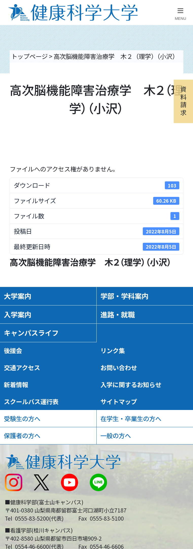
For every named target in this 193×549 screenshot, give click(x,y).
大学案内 (17, 296)
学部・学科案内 (124, 296)
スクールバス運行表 (31, 401)
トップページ (29, 56)
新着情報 (16, 384)
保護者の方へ (22, 435)
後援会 (13, 350)
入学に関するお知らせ (130, 384)
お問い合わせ (118, 367)
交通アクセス (22, 367)
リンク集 (112, 350)
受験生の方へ (22, 418)
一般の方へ (115, 435)
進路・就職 (117, 314)
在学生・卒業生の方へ (130, 418)
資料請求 (183, 100)
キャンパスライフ (31, 333)
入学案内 (17, 314)
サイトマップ (118, 401)
